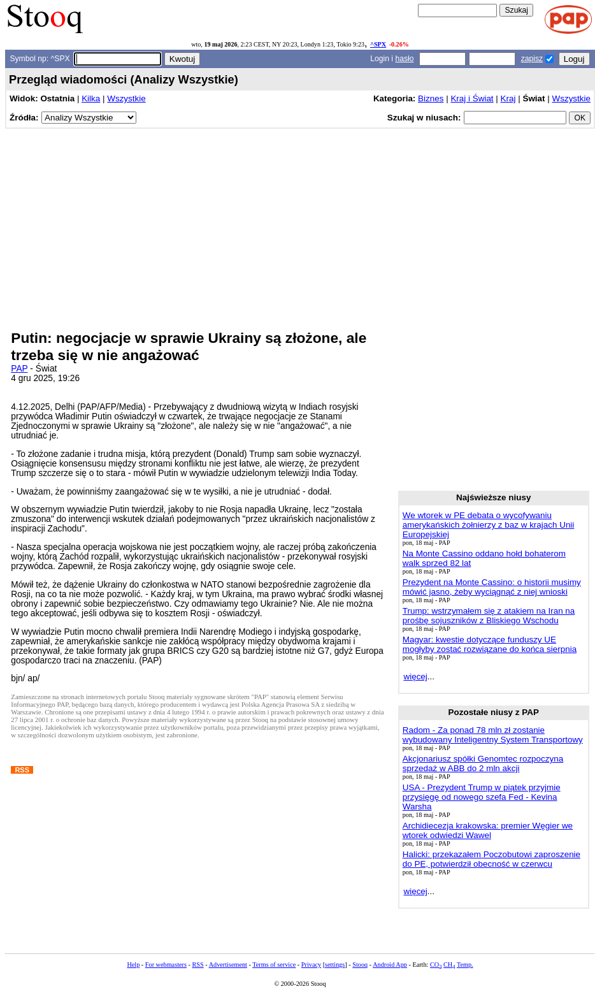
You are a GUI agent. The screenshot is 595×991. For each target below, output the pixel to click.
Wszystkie (126, 98)
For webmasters (166, 964)
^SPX (378, 44)
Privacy (311, 964)
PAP (19, 368)
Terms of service (274, 964)
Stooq (360, 964)
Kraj (508, 98)
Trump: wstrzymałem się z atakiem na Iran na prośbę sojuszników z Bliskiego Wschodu (489, 615)
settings (335, 964)
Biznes (430, 98)
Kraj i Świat (471, 98)
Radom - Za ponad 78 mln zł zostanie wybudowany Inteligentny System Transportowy (493, 734)
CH (449, 964)
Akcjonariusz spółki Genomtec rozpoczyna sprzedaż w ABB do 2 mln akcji (483, 763)
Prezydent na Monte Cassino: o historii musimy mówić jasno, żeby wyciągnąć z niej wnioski (492, 587)
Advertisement (228, 964)
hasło (404, 58)
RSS (197, 964)
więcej (415, 676)
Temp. (465, 964)
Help (133, 964)
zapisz (532, 58)
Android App (390, 964)
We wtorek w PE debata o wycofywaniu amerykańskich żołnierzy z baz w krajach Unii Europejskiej (489, 524)
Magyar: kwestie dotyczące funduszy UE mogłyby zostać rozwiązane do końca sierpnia (490, 644)
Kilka (91, 98)
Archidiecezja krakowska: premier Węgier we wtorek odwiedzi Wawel (488, 830)
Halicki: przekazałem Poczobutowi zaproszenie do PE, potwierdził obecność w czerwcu (491, 859)
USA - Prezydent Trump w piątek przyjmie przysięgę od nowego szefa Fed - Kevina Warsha (482, 797)
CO (435, 964)
